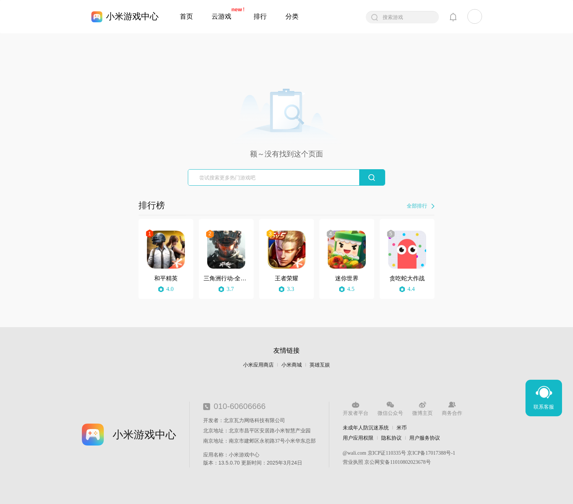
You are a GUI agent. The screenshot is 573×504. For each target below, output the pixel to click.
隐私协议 (391, 438)
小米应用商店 (258, 365)
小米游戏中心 (132, 16)
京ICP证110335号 (387, 453)
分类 (292, 16)
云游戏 (221, 16)
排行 (260, 16)
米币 (401, 428)
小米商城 (291, 365)
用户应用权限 (358, 438)
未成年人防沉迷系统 (366, 428)
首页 (186, 16)
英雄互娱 (320, 365)
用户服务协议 (424, 438)
